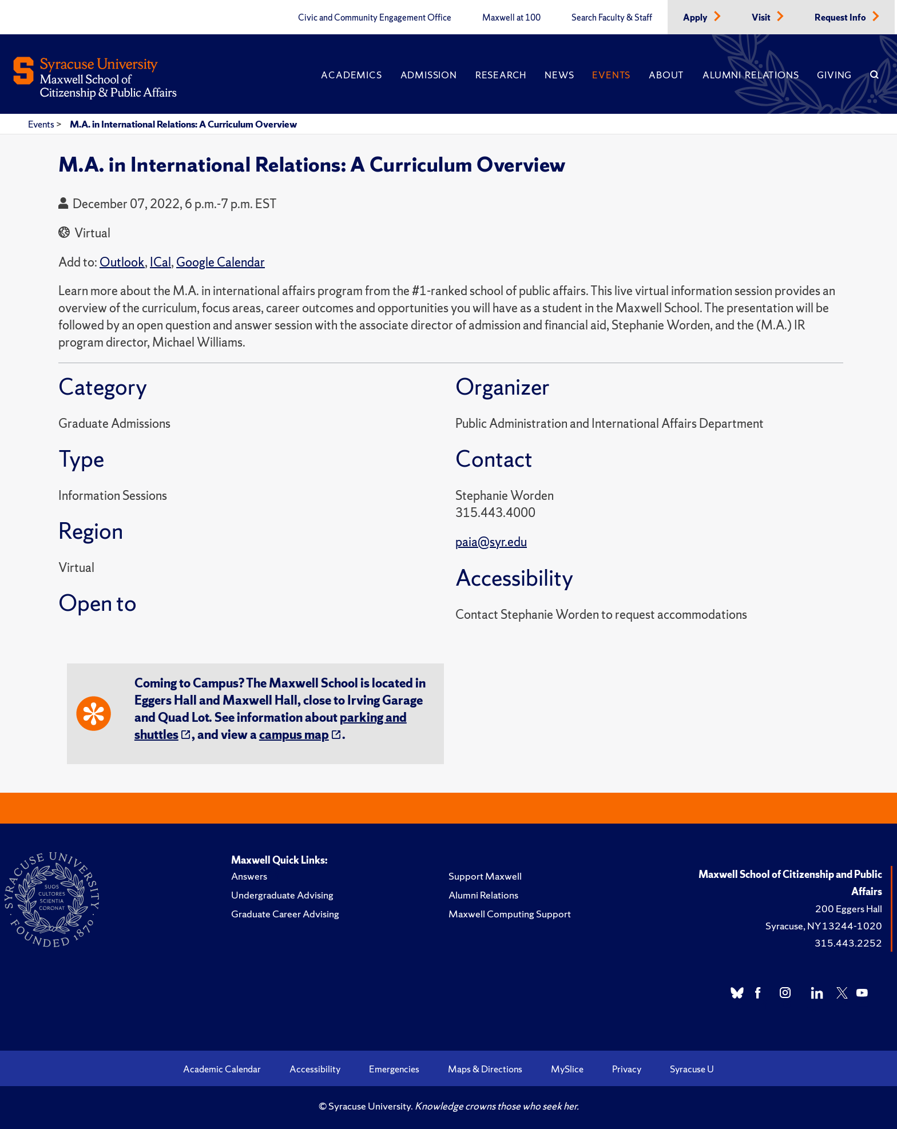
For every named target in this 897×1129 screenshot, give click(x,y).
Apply (696, 17)
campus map (294, 734)
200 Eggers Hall (848, 908)
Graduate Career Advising (285, 913)
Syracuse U (692, 1069)
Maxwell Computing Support (510, 913)
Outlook (122, 262)
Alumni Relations (750, 75)
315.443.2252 (848, 942)
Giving (834, 75)
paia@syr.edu (491, 542)
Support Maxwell (485, 875)
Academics (351, 75)
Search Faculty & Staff (611, 17)
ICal (160, 262)
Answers (249, 875)
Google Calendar (220, 262)
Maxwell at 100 (511, 17)
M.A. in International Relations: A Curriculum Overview (183, 124)
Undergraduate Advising (282, 894)
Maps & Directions (485, 1069)
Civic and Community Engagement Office (374, 17)
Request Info (841, 17)
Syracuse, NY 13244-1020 (823, 925)
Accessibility (314, 1069)
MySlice (567, 1069)
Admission (428, 75)
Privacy (626, 1069)
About (666, 75)
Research (500, 75)
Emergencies (394, 1069)
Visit (762, 17)
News (559, 75)
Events (611, 75)
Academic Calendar (222, 1069)
